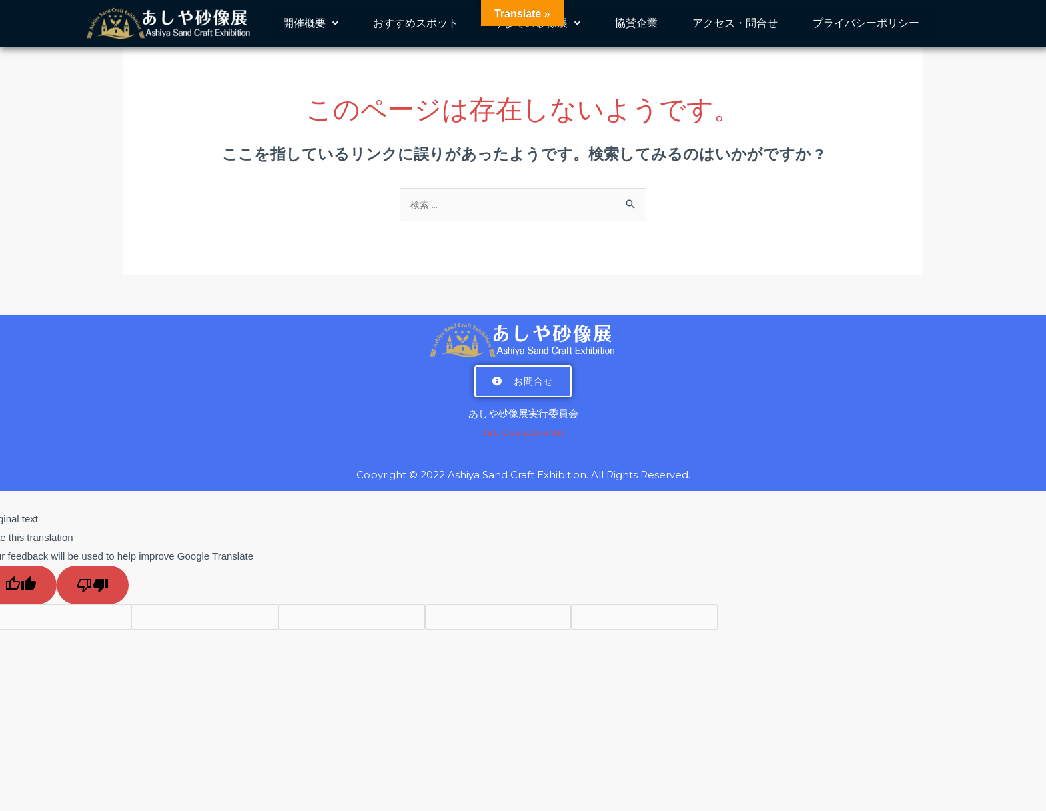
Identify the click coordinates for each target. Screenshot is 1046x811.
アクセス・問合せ (735, 29)
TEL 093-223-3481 (523, 434)
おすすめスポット (415, 29)
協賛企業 (636, 29)
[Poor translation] (93, 587)
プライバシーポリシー (866, 29)
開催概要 (310, 29)
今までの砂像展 (536, 29)
